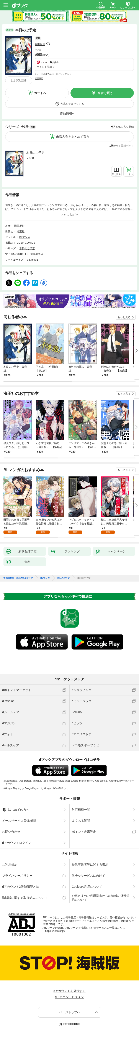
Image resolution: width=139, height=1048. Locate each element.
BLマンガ (24, 237)
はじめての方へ (15, 809)
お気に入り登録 (125, 126)
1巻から (114, 145)
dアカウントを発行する (70, 991)
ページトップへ (69, 1012)
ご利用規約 (9, 864)
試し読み (21, 80)
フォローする (48, 44)
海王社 (21, 231)
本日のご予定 (35, 152)
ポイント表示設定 (84, 831)
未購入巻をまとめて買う (72, 136)
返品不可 (39, 78)
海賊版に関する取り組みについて (25, 897)
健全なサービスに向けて (88, 875)
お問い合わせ (11, 831)
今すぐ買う (105, 93)
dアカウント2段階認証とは (20, 886)
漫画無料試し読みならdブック (18, 578)
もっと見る (124, 317)
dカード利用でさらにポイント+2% (52, 74)
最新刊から (127, 145)
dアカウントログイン (16, 843)
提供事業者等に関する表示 (90, 864)
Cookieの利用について (87, 886)
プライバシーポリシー (17, 875)
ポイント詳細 (44, 66)
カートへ (40, 93)
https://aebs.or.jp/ (55, 930)
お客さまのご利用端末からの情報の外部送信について (100, 897)
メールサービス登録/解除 (19, 820)
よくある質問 (81, 820)
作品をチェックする (72, 103)
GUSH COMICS (26, 242)
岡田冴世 (40, 44)
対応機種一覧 (81, 809)
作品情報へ (67, 113)
